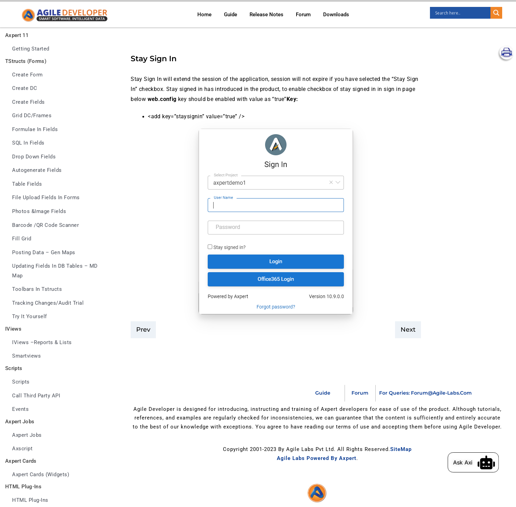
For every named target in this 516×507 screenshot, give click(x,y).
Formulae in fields (35, 129)
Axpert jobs (27, 435)
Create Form (27, 75)
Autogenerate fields (37, 170)
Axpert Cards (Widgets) (40, 475)
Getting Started (30, 49)
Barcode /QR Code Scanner (45, 225)
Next (408, 329)
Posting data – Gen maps (43, 253)
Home (204, 14)
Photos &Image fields (39, 211)
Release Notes (266, 14)
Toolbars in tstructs (37, 289)
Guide (230, 14)
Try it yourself (29, 317)
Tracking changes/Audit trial (48, 303)
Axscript (22, 449)
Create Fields (28, 102)
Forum (303, 14)
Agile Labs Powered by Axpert (316, 458)
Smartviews (26, 356)
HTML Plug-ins (30, 500)
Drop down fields (34, 157)
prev (143, 329)
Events (20, 409)
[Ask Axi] (495, 462)
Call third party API (36, 396)
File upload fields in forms (46, 198)
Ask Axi (471, 462)
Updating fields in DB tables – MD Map (55, 271)
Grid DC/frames (31, 116)
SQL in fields (28, 143)
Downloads (336, 14)
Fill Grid (21, 239)
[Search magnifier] (496, 13)
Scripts (21, 382)
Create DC (24, 88)
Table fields (27, 184)
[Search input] (462, 13)
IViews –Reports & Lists (42, 342)
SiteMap (401, 449)
